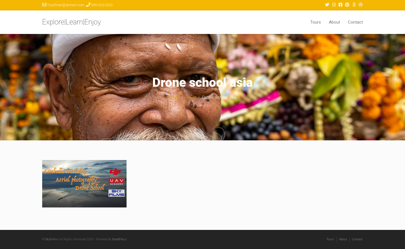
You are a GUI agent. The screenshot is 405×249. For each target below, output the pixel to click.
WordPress (119, 239)
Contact (355, 22)
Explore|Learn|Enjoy (71, 22)
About (334, 22)
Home (174, 97)
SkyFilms (51, 239)
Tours (315, 22)
